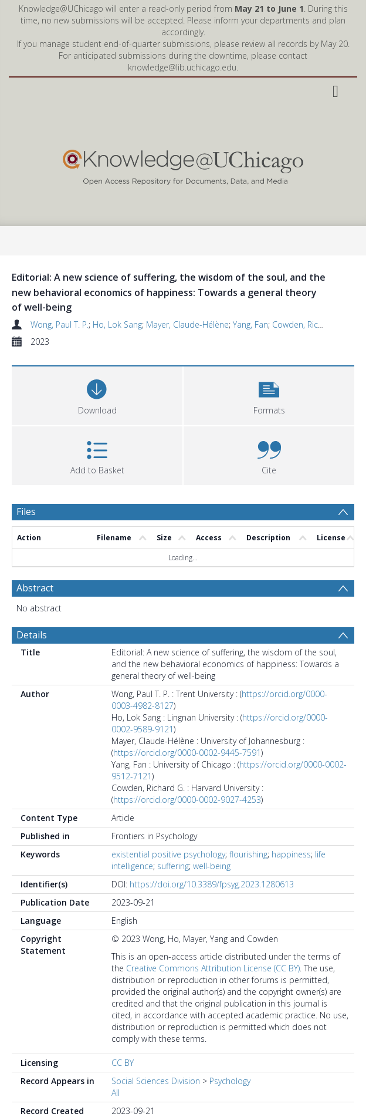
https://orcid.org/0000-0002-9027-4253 (187, 799)
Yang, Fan (250, 324)
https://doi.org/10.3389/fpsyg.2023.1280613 (212, 884)
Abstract (34, 587)
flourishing (248, 854)
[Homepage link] (183, 165)
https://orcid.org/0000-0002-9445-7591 (187, 752)
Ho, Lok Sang (117, 324)
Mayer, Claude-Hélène (187, 324)
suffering (173, 866)
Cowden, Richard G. (308, 324)
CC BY (122, 1062)
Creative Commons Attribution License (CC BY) (213, 968)
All (115, 1092)
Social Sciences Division (155, 1080)
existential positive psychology (168, 854)
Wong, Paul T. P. (59, 324)
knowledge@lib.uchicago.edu (182, 67)
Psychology (229, 1080)
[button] (269, 394)
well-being (212, 866)
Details (31, 634)
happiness (291, 854)
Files (26, 511)
